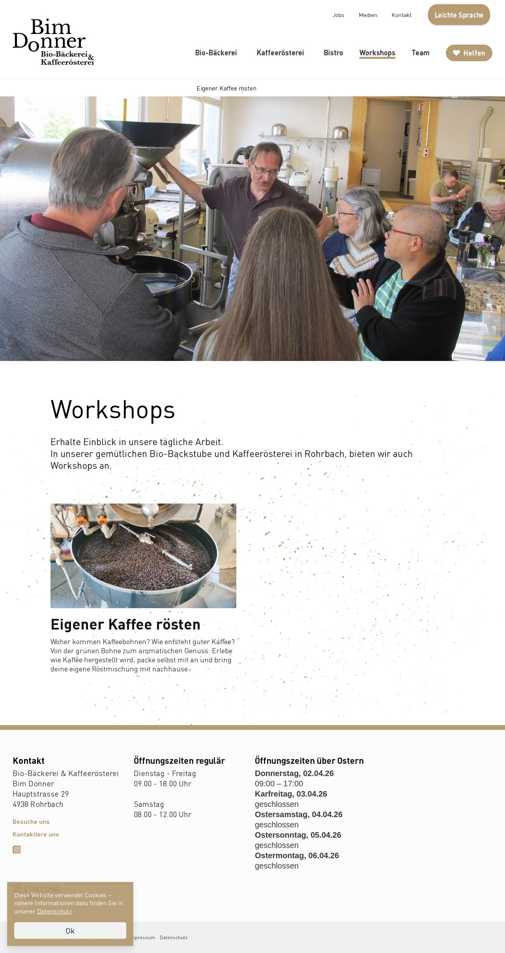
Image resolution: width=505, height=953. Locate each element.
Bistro (333, 52)
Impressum (142, 937)
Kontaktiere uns (36, 834)
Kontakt (401, 14)
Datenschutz (173, 937)
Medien (368, 14)
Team (420, 52)
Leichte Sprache (459, 14)
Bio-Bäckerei (216, 52)
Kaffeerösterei (280, 52)
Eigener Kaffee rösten (226, 88)
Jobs (338, 14)
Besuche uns (31, 821)
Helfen (469, 52)
